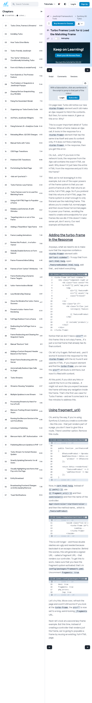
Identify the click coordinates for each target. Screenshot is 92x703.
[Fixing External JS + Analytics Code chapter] (22, 126)
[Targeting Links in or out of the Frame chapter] (22, 218)
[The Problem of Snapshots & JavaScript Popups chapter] (22, 84)
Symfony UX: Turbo (82, 17)
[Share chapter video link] (48, 38)
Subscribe (73, 98)
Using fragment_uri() (64, 410)
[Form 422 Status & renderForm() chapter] (22, 68)
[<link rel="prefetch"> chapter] (22, 177)
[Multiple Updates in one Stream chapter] (22, 394)
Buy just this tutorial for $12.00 (68, 62)
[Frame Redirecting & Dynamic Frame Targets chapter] (22, 277)
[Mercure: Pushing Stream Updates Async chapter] (22, 411)
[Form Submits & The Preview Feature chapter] (22, 76)
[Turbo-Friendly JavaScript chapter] (22, 51)
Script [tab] (51, 76)
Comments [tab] (62, 76)
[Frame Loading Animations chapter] (22, 235)
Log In (73, 4)
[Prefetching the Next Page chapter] (22, 168)
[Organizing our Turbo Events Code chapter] (22, 109)
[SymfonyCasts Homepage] (6, 4)
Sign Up (84, 4)
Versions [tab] (74, 76)
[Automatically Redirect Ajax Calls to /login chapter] (22, 369)
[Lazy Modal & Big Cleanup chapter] (22, 294)
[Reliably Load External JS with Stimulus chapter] (22, 210)
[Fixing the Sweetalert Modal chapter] (22, 101)
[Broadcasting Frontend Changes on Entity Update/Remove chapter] (22, 487)
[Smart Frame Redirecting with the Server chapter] (22, 361)
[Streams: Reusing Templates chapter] (22, 386)
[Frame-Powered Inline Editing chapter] (22, 260)
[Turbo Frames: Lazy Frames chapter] (22, 185)
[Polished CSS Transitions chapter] (22, 160)
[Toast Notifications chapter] (22, 495)
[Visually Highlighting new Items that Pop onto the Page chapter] (22, 470)
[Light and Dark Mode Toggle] (65, 4)
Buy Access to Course (63, 23)
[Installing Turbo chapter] (22, 34)
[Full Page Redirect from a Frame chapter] (22, 319)
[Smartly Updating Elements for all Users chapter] (22, 462)
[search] (24, 4)
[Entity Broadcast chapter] (22, 478)
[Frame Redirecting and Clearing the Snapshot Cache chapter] (22, 336)
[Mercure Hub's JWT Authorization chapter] (22, 436)
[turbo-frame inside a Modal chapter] (22, 286)
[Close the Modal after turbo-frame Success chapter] (22, 302)
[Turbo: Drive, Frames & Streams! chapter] (22, 26)
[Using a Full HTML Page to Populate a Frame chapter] (22, 202)
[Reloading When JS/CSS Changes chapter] (22, 135)
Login (62, 98)
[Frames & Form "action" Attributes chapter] (22, 269)
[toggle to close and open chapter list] (41, 11)
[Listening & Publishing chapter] (22, 428)
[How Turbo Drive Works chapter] (22, 42)
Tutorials (48, 4)
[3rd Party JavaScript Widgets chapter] (22, 118)
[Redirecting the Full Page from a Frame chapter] (22, 327)
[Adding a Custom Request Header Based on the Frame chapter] (22, 353)
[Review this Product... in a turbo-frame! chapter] (22, 244)
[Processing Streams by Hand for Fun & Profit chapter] (22, 403)
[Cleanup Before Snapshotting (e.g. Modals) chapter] (22, 93)
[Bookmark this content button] (49, 23)
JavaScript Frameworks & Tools (62, 17)
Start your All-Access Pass (68, 55)
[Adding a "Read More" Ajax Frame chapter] (22, 227)
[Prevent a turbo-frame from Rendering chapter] (22, 311)
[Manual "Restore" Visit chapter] (22, 344)
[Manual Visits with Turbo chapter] (22, 143)
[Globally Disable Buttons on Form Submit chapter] (22, 252)
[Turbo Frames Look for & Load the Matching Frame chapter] (22, 193)
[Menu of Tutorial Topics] (54, 4)
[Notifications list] (59, 4)
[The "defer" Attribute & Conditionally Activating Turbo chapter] (22, 59)
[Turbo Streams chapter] (22, 378)
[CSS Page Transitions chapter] (22, 151)
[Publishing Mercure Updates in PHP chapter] (22, 445)
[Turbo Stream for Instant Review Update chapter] (22, 453)
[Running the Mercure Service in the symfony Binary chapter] (22, 420)
